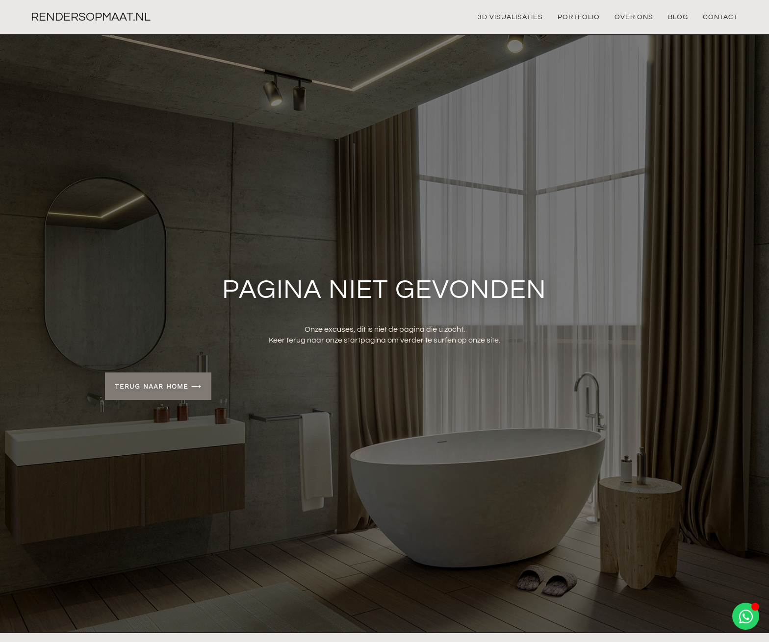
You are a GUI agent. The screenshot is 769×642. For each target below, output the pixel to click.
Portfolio (579, 17)
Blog (678, 17)
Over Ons (634, 17)
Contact (720, 17)
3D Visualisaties (510, 17)
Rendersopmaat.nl (91, 17)
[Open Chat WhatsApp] (745, 616)
